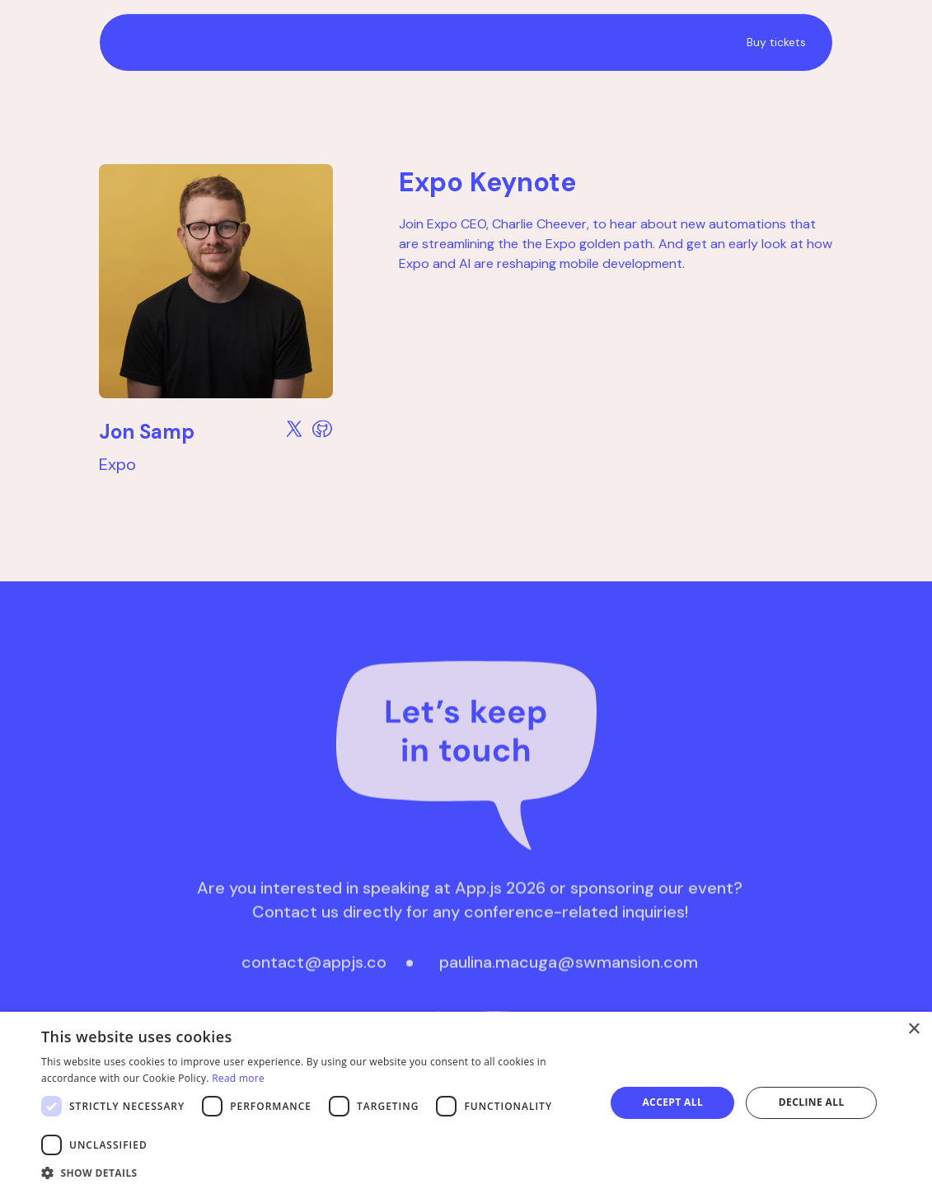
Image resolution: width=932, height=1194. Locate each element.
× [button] (913, 1029)
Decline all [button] (812, 1102)
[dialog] (466, 1103)
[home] (395, 42)
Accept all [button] (672, 1102)
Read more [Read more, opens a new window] (238, 1078)
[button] (314, 1173)
